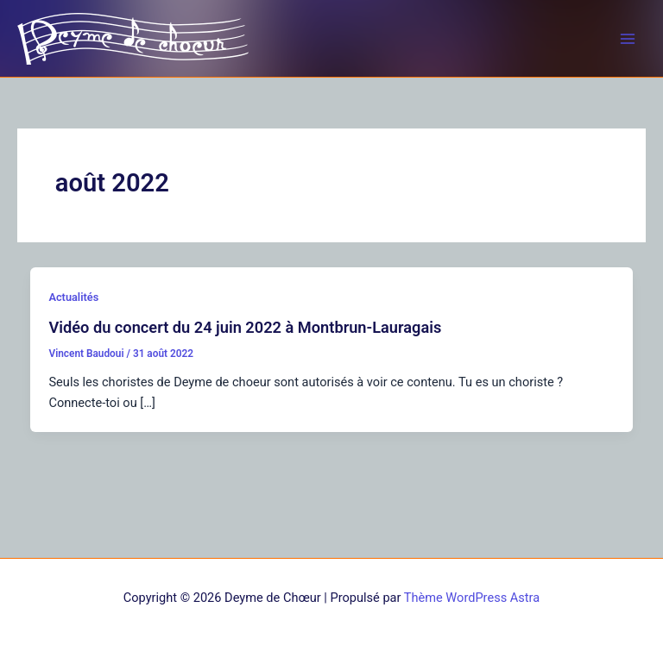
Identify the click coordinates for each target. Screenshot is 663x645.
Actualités (73, 297)
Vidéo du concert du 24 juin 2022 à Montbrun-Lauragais (244, 327)
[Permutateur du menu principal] (627, 39)
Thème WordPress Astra (472, 597)
